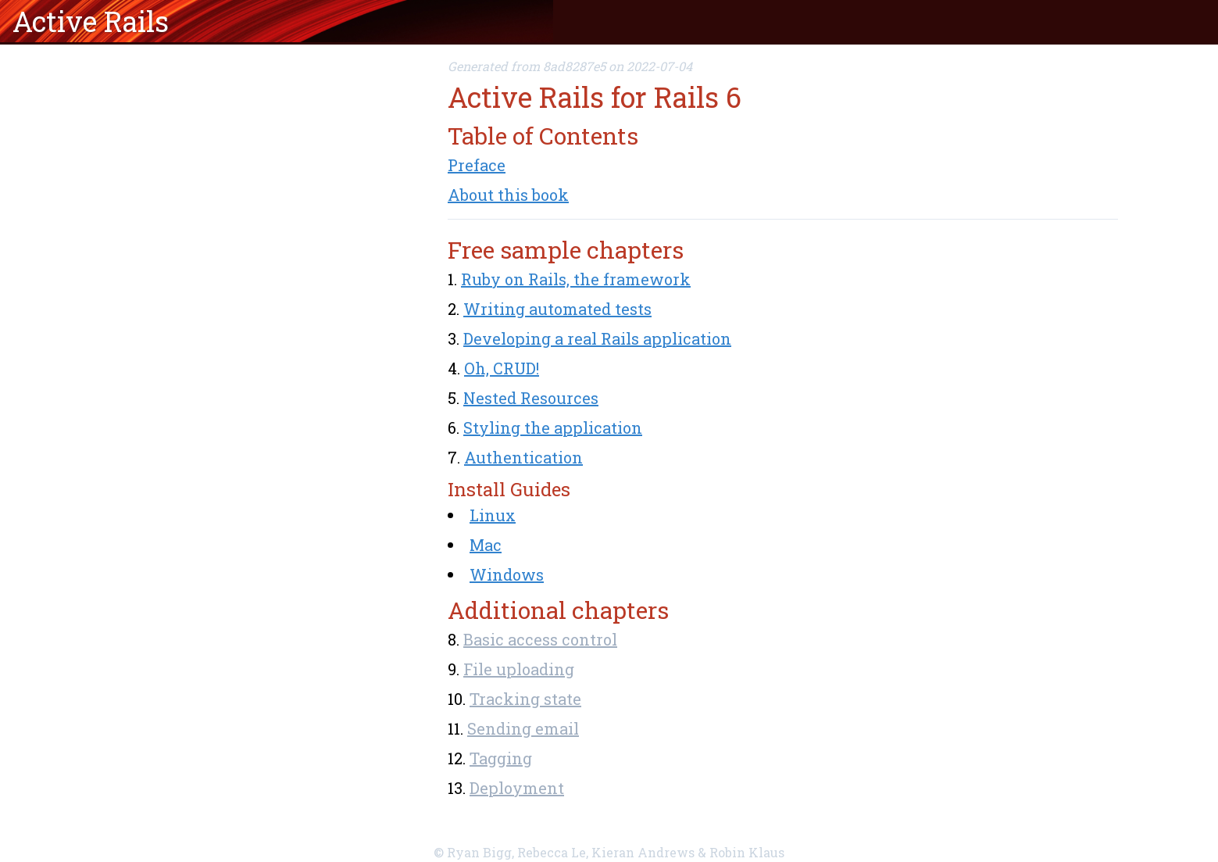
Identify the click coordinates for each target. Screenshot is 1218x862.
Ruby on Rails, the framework (576, 279)
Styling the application (552, 427)
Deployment (517, 788)
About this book (508, 194)
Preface (476, 165)
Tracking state (525, 699)
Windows (507, 574)
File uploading (518, 669)
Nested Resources (530, 398)
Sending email (523, 728)
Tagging (501, 758)
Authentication (523, 457)
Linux (493, 515)
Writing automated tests (557, 309)
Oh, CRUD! (501, 368)
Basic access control (540, 639)
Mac (486, 545)
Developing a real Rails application (597, 338)
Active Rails (91, 21)
